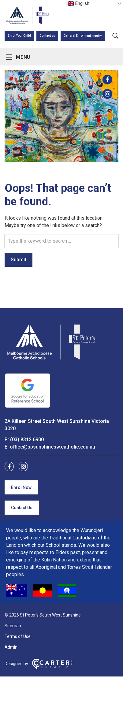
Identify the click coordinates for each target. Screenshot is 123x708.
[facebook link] (107, 79)
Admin (11, 647)
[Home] (50, 360)
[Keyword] (61, 241)
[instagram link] (107, 94)
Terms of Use (18, 636)
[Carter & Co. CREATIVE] (52, 667)
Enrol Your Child (19, 35)
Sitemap (13, 625)
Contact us (47, 35)
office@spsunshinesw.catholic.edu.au (52, 447)
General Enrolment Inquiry (83, 35)
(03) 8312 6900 (27, 439)
